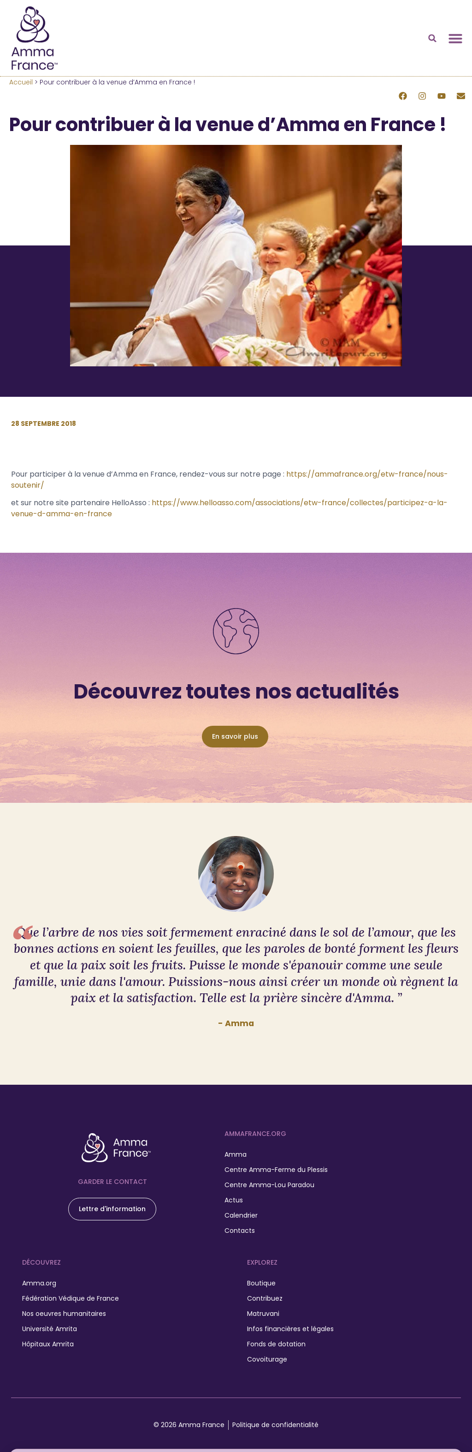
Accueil (21, 82)
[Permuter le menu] (455, 38)
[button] (432, 38)
